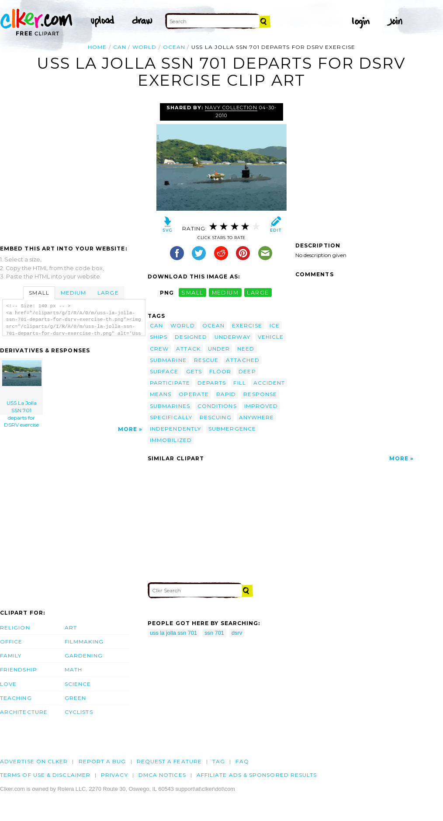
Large (107, 292)
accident (269, 382)
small (192, 292)
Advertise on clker (34, 761)
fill (239, 382)
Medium (73, 292)
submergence (232, 428)
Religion (15, 627)
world (144, 47)
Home (97, 47)
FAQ (242, 761)
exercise (247, 325)
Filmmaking (84, 641)
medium (225, 292)
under (219, 348)
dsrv (237, 633)
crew (159, 348)
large (258, 292)
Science (78, 684)
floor (220, 371)
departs (211, 382)
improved (261, 406)
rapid (226, 394)
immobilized (171, 440)
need (245, 348)
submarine (168, 360)
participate (170, 382)
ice (275, 325)
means (160, 394)
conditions (217, 406)
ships (158, 337)
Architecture (24, 712)
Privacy (114, 775)
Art (71, 627)
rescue (206, 360)
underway (232, 337)
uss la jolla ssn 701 (173, 633)
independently (175, 428)
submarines (170, 406)
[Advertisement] (73, 169)
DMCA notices (162, 775)
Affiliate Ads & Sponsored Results (257, 775)
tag (218, 761)
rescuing (216, 417)
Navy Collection (231, 107)
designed (191, 337)
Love (8, 684)
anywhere (256, 417)
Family (10, 655)
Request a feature (169, 761)
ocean (174, 47)
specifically (171, 417)
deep (247, 371)
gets (194, 371)
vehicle (271, 337)
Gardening (84, 655)
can (119, 47)
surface (164, 371)
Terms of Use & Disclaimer (45, 775)
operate (194, 394)
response (260, 394)
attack (188, 348)
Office (11, 641)
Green (75, 698)
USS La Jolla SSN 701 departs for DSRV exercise (22, 387)
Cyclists (79, 712)
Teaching (16, 698)
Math (73, 669)
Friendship (18, 669)
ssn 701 (214, 633)
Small (39, 292)
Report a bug (102, 761)
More (127, 429)
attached (243, 360)
